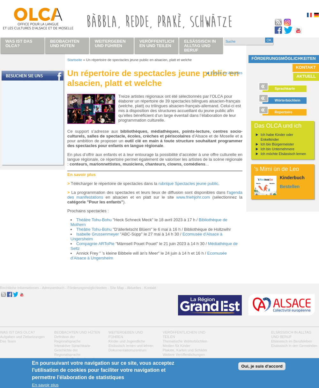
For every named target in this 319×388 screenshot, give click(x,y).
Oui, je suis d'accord (262, 366)
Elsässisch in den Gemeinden (294, 346)
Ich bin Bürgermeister (277, 144)
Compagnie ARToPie (95, 243)
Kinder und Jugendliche (126, 341)
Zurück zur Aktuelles (226, 73)
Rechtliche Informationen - (20, 288)
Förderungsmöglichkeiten (284, 58)
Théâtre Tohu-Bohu (94, 219)
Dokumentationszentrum (127, 350)
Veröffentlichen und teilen (156, 43)
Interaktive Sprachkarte (72, 346)
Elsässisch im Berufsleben (291, 341)
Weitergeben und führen (110, 43)
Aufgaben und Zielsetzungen (22, 337)
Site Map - (118, 288)
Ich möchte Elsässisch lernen (283, 154)
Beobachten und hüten (77, 332)
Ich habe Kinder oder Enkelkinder (277, 137)
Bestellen (290, 186)
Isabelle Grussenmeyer (97, 234)
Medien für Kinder (176, 346)
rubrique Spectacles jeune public (188, 183)
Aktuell (306, 76)
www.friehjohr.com (193, 197)
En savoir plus (45, 385)
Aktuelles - (135, 288)
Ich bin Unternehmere (277, 149)
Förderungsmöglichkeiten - (88, 288)
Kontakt (306, 67)
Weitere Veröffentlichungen (184, 354)
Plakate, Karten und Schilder (185, 350)
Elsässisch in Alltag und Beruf (200, 46)
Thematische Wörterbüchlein (185, 341)
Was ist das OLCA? (17, 332)
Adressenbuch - (54, 288)
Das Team (8, 341)
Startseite (74, 60)
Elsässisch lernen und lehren (130, 346)
